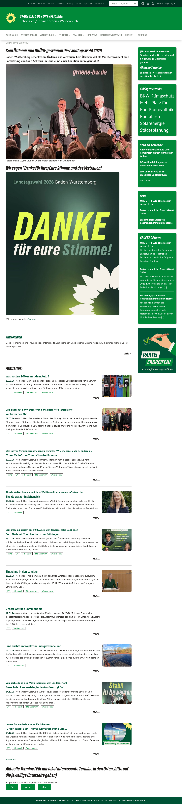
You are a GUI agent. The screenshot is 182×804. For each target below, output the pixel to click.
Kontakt (41, 3)
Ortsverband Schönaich (17, 43)
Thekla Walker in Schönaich (26, 496)
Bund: (143, 196)
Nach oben (11, 759)
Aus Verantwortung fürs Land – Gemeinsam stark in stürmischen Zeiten (156, 153)
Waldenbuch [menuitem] (47, 35)
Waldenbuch (47, 392)
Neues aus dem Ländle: (154, 144)
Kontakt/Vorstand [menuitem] (111, 35)
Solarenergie (152, 123)
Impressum (87, 3)
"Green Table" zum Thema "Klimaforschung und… (41, 728)
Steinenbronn (32, 392)
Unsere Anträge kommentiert (26, 608)
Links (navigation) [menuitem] (165, 3)
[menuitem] (32, 3)
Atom (28, 787)
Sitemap (69, 3)
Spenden (60, 3)
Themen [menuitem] (63, 35)
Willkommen (16, 336)
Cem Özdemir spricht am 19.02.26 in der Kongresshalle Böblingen (45, 530)
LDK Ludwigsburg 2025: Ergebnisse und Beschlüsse (155, 173)
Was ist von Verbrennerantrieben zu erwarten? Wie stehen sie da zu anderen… (53, 451)
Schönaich (18, 392)
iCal (44, 787)
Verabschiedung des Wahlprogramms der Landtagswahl (39, 683)
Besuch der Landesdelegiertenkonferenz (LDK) (39, 687)
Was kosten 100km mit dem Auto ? (31, 376)
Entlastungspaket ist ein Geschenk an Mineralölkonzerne (153, 223)
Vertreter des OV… (18, 414)
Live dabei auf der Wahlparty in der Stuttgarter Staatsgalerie (42, 409)
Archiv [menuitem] (129, 35)
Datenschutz (100, 3)
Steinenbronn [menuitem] (29, 35)
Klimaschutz (162, 96)
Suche (78, 3)
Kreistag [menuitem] (92, 35)
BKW (145, 96)
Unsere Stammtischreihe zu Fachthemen (30, 724)
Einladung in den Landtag (24, 571)
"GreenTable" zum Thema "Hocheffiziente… (36, 455)
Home (9, 475)
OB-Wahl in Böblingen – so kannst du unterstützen (155, 163)
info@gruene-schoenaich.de (131, 800)
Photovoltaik (161, 109)
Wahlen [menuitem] (77, 35)
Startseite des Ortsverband (46, 16)
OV (8, 392)
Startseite (32, 3)
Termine (50, 3)
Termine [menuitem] (142, 35)
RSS (12, 787)
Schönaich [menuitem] (12, 35)
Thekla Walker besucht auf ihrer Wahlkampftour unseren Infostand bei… (49, 492)
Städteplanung (154, 130)
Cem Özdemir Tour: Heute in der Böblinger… (37, 534)
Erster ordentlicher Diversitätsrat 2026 (150, 212)
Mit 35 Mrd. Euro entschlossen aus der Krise (156, 202)
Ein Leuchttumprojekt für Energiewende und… (39, 646)
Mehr (126, 353)
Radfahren (150, 116)
